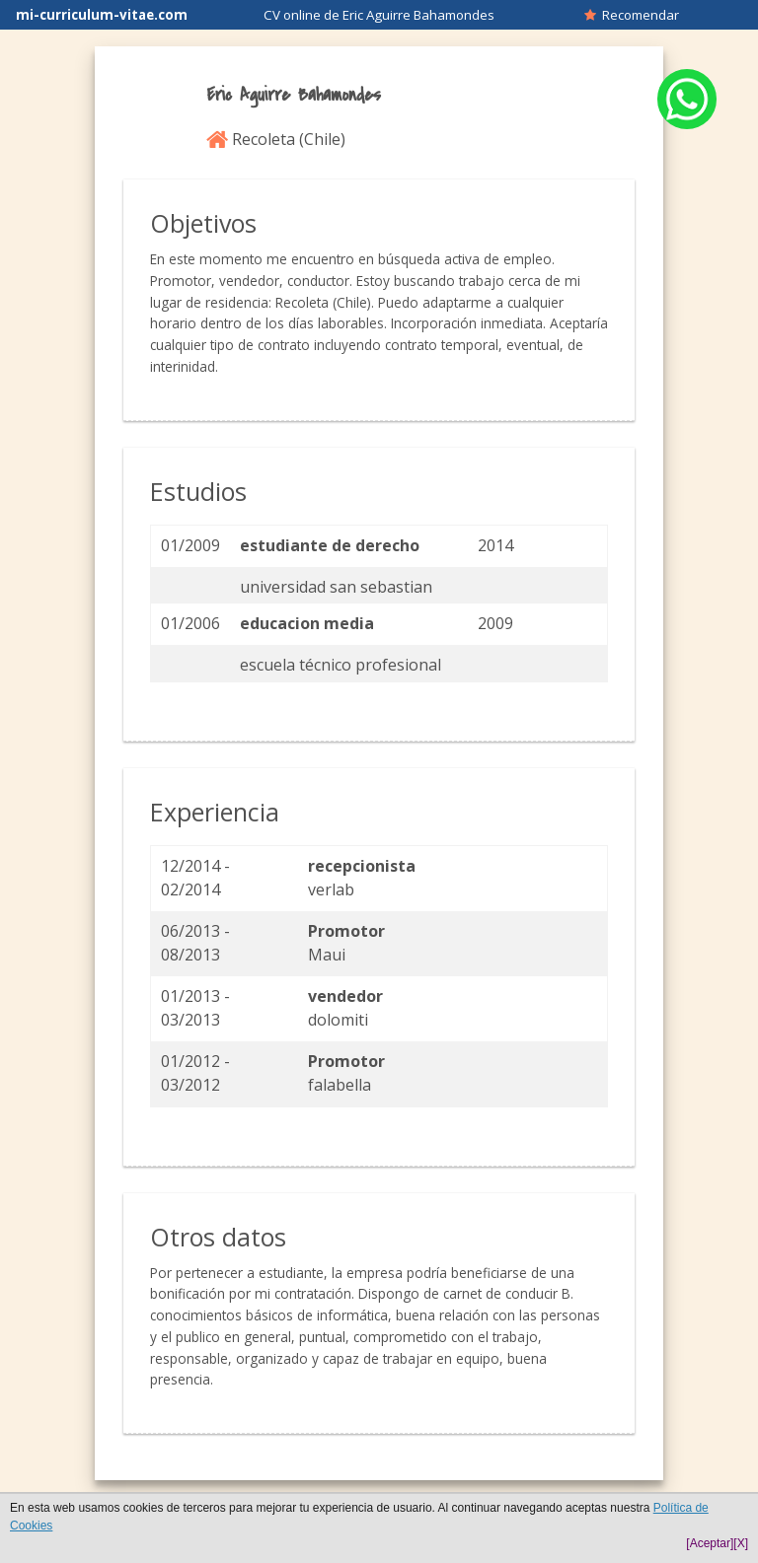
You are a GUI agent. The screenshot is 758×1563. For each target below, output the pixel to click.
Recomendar (631, 15)
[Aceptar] (709, 1543)
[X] (740, 1543)
